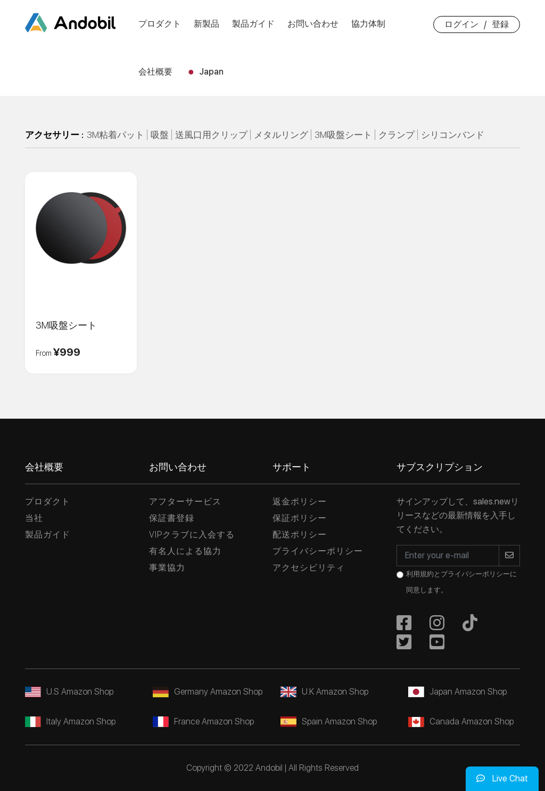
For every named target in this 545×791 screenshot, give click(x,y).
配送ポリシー (299, 534)
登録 (500, 24)
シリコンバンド (452, 134)
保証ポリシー (299, 518)
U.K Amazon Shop (324, 692)
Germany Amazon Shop (207, 692)
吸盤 (160, 134)
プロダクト (159, 24)
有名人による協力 (185, 551)
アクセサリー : (54, 134)
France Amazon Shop (203, 721)
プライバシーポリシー (317, 551)
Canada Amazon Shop (461, 721)
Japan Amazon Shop (457, 692)
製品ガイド (253, 24)
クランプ (396, 134)
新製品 (206, 24)
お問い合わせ (312, 24)
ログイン (461, 24)
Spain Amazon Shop (328, 721)
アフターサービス (185, 501)
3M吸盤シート (343, 134)
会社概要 (155, 72)
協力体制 (368, 24)
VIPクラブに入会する (192, 534)
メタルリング (281, 134)
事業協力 (167, 567)
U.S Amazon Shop (69, 692)
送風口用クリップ (211, 134)
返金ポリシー (299, 501)
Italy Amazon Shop (70, 721)
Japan (204, 72)
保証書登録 (171, 518)
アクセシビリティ (308, 567)
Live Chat (502, 778)
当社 (34, 518)
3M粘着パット (115, 134)
